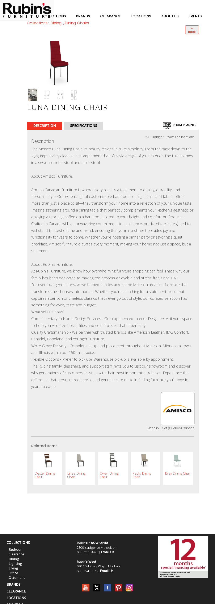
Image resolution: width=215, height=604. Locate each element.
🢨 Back (192, 30)
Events (195, 16)
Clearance (110, 16)
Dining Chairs (77, 23)
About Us (170, 16)
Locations (141, 16)
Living (13, 568)
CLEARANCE (16, 591)
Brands (83, 16)
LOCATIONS (16, 598)
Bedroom (16, 549)
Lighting (15, 563)
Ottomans (17, 577)
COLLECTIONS (18, 542)
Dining (56, 23)
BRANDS (13, 584)
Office (13, 573)
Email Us (107, 552)
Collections (54, 16)
